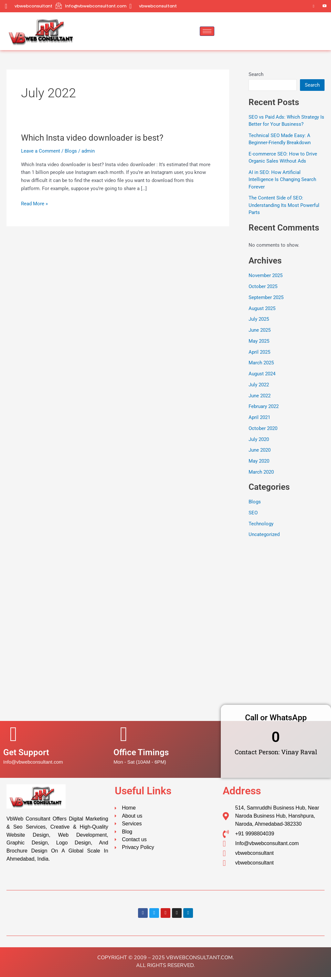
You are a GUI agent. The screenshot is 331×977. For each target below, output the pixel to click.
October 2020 (263, 428)
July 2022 (259, 385)
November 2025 (266, 275)
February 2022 (264, 406)
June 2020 (260, 450)
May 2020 (259, 461)
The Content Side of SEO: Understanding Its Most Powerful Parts (284, 205)
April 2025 (259, 352)
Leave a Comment (40, 151)
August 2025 (262, 308)
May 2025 (259, 341)
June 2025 (260, 330)
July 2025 (259, 319)
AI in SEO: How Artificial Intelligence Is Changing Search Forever (282, 179)
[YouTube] (324, 6)
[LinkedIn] (302, 6)
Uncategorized (264, 534)
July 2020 (259, 439)
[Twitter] (291, 6)
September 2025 (266, 297)
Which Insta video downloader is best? (92, 138)
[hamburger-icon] (207, 31)
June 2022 (260, 396)
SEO (253, 513)
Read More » (34, 203)
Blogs (71, 151)
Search (256, 74)
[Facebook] (280, 6)
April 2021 (259, 417)
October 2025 (263, 286)
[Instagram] (313, 6)
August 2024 (262, 374)
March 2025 (261, 363)
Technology (261, 524)
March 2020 (261, 472)
